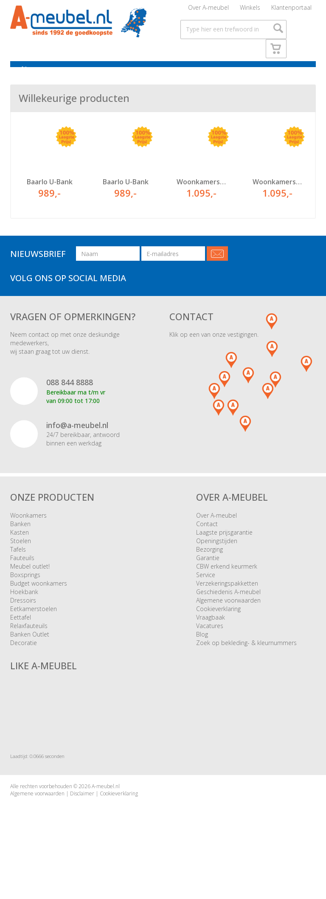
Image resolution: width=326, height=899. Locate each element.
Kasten (19, 546)
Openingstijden (216, 555)
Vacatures (209, 640)
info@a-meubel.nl (77, 439)
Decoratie (23, 657)
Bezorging (209, 563)
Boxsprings (25, 589)
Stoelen (20, 555)
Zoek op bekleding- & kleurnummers (246, 657)
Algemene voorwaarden (228, 614)
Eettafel (20, 631)
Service (205, 589)
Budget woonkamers (38, 597)
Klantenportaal (291, 10)
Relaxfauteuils (29, 640)
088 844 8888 (69, 397)
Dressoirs (23, 614)
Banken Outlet (29, 648)
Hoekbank (24, 606)
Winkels (250, 10)
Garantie (207, 572)
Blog (202, 648)
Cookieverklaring (218, 623)
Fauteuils (22, 572)
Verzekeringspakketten (227, 597)
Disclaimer (82, 808)
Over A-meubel (208, 10)
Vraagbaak (210, 631)
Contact (207, 538)
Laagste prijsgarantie (224, 546)
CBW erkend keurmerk (226, 580)
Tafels (18, 563)
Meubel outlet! (30, 580)
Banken (20, 538)
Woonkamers (28, 529)
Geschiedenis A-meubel (228, 606)
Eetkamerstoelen (33, 623)
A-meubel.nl (106, 800)
